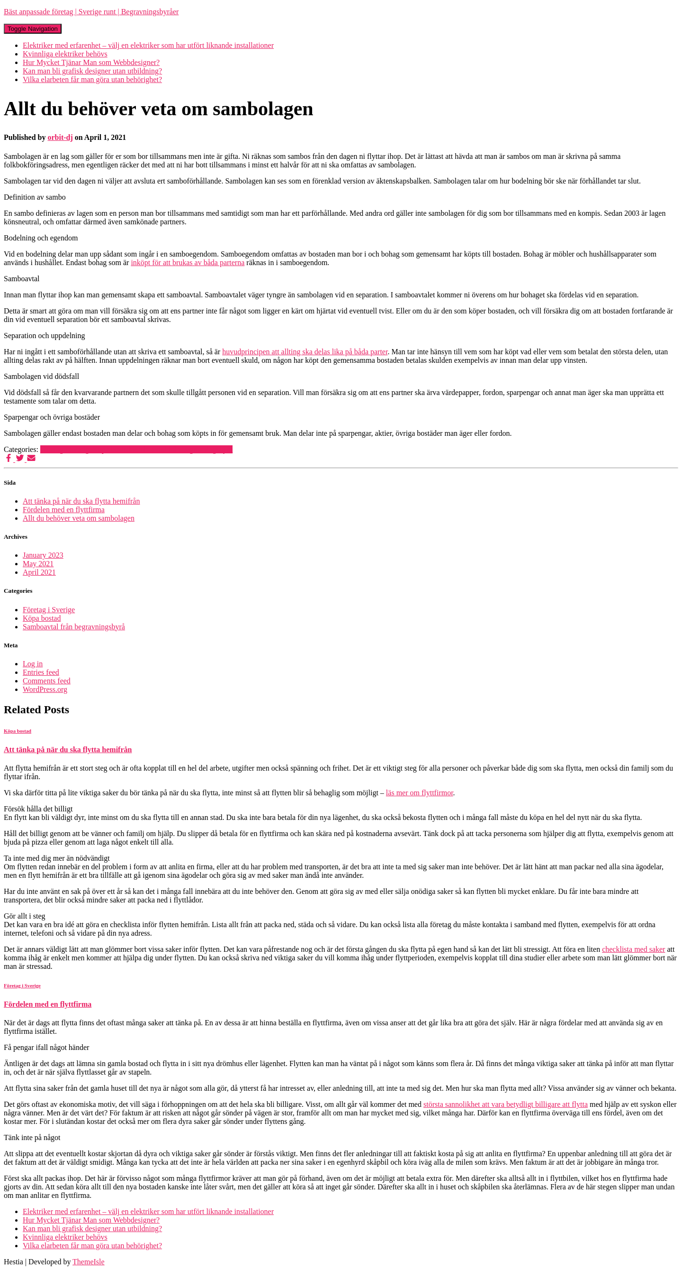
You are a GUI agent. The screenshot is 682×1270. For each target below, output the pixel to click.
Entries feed (41, 672)
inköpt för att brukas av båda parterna (187, 262)
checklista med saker (633, 949)
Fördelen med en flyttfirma (64, 510)
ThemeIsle (88, 1262)
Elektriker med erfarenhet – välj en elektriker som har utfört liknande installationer (148, 45)
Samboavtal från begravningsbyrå (182, 449)
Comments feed (47, 681)
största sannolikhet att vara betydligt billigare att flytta (505, 1104)
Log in (33, 664)
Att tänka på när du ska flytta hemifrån (81, 501)
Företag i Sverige (66, 449)
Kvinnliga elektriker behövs (65, 54)
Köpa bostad (111, 449)
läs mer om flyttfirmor (419, 793)
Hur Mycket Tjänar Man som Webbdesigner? (91, 62)
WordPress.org (45, 689)
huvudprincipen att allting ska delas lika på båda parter (304, 352)
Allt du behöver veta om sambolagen (79, 518)
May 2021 (38, 564)
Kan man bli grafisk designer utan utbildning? (92, 71)
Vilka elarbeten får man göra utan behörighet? (92, 79)
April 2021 (39, 572)
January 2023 (43, 555)
